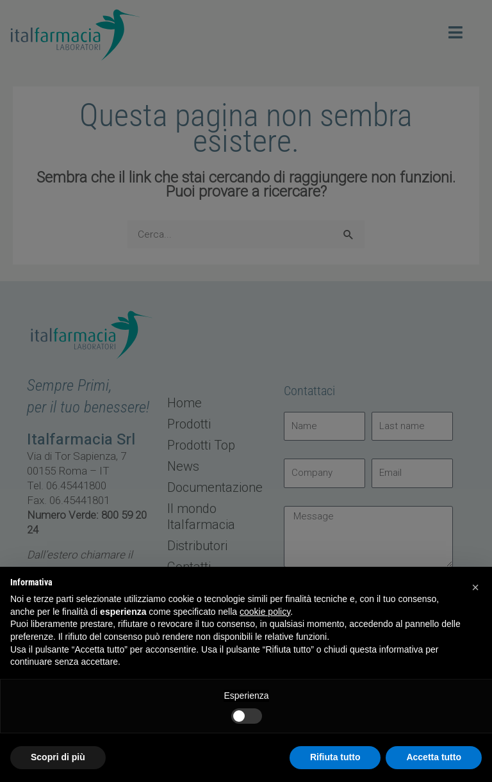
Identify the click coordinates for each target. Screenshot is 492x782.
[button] (475, 587)
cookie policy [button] (265, 612)
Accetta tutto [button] (433, 757)
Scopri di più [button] (58, 757)
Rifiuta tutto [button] (335, 757)
